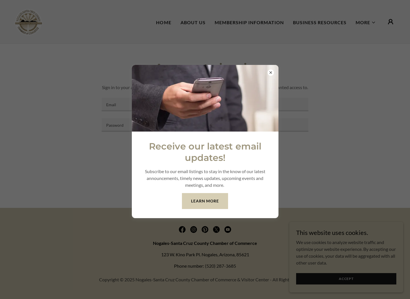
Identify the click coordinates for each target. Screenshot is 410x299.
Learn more (205, 200)
